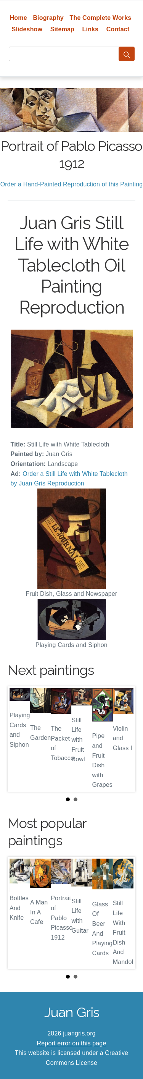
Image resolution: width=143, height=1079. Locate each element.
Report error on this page (71, 1043)
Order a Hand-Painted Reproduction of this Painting (71, 184)
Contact (118, 29)
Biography (48, 18)
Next (123, 739)
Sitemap (62, 29)
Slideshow (27, 29)
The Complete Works (101, 18)
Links (90, 29)
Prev (19, 739)
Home (18, 18)
